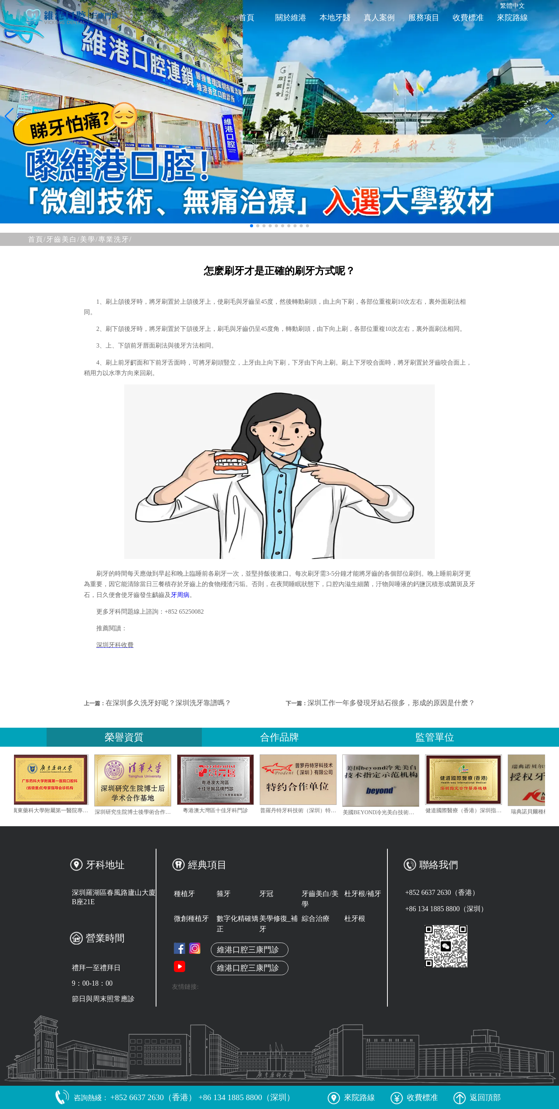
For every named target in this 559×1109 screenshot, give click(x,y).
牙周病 (180, 595)
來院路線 (512, 17)
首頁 (246, 17)
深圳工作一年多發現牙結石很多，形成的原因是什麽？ (391, 703)
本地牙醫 (335, 17)
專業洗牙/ (115, 239)
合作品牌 (279, 737)
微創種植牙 (191, 918)
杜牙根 (354, 918)
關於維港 (290, 17)
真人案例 (379, 17)
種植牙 (184, 894)
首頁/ (37, 239)
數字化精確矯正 (238, 924)
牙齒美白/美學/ (72, 239)
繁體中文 (512, 5)
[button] (251, 225)
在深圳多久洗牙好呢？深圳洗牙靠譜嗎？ (168, 703)
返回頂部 (477, 1097)
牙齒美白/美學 (320, 899)
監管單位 (434, 737)
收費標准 (468, 17)
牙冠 (266, 894)
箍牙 (224, 894)
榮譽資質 (124, 737)
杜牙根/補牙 (362, 894)
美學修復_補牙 (278, 924)
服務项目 (423, 17)
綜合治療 (316, 918)
